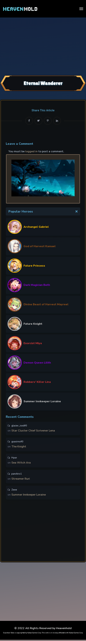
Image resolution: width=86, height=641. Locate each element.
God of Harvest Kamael (40, 246)
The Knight (18, 447)
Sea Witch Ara (21, 463)
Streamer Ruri (20, 480)
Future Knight (33, 324)
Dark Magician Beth (37, 285)
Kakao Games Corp (34, 634)
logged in (31, 151)
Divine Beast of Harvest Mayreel (46, 304)
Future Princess (34, 266)
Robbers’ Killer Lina (37, 382)
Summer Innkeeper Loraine (42, 401)
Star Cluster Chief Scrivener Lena (33, 431)
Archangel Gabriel (36, 227)
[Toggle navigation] (81, 9)
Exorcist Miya (33, 343)
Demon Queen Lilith (37, 363)
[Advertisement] (43, 45)
